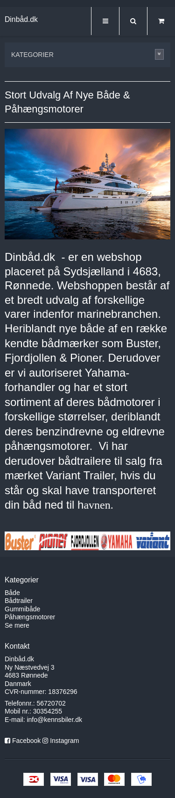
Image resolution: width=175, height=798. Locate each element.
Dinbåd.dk (21, 19)
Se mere (17, 625)
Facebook (26, 740)
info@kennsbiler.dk (54, 719)
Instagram (64, 740)
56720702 (51, 703)
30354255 (47, 711)
